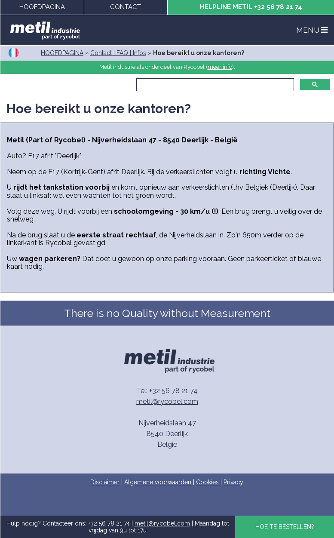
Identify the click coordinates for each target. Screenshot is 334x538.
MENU (312, 29)
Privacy (233, 482)
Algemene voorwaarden (157, 482)
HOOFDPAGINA (42, 7)
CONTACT (125, 7)
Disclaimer (105, 482)
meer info (220, 67)
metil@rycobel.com (167, 401)
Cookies (207, 482)
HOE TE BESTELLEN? (284, 526)
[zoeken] (214, 85)
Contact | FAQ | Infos (118, 52)
